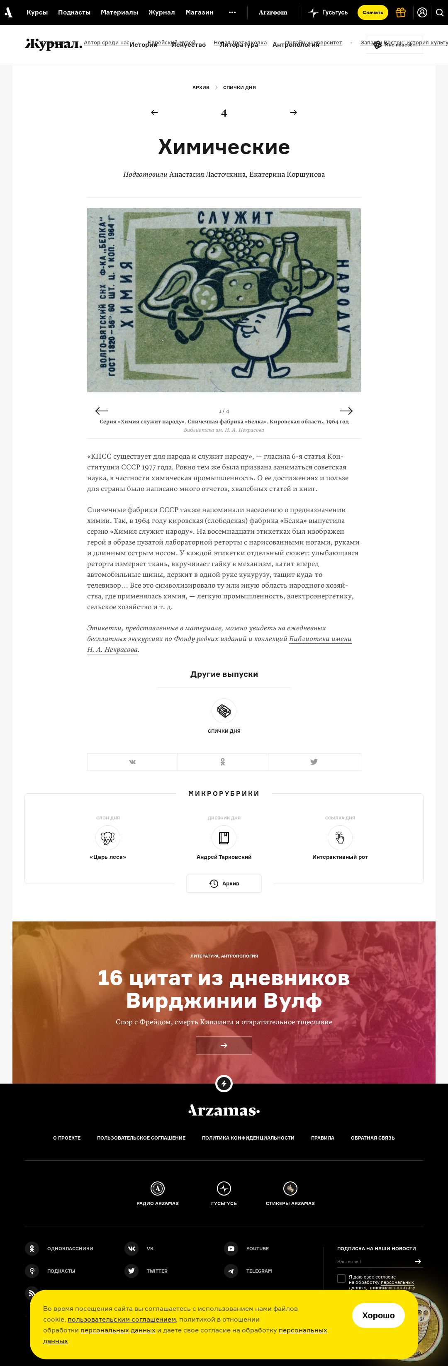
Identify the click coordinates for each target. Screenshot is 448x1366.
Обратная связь (373, 1138)
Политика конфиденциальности (248, 1138)
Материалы (119, 12)
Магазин (199, 12)
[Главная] (224, 1110)
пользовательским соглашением (122, 1319)
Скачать (373, 12)
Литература (239, 45)
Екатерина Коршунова (287, 174)
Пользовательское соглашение (141, 1138)
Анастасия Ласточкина (207, 174)
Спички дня (239, 87)
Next (346, 411)
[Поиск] (439, 12)
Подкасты (74, 12)
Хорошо (378, 1315)
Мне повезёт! (401, 45)
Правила (322, 1138)
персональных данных (118, 1330)
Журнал (162, 12)
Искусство (188, 45)
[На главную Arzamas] (8, 12)
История (143, 45)
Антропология (296, 45)
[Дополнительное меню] (232, 12)
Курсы (37, 12)
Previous (101, 411)
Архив (200, 87)
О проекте (66, 1138)
